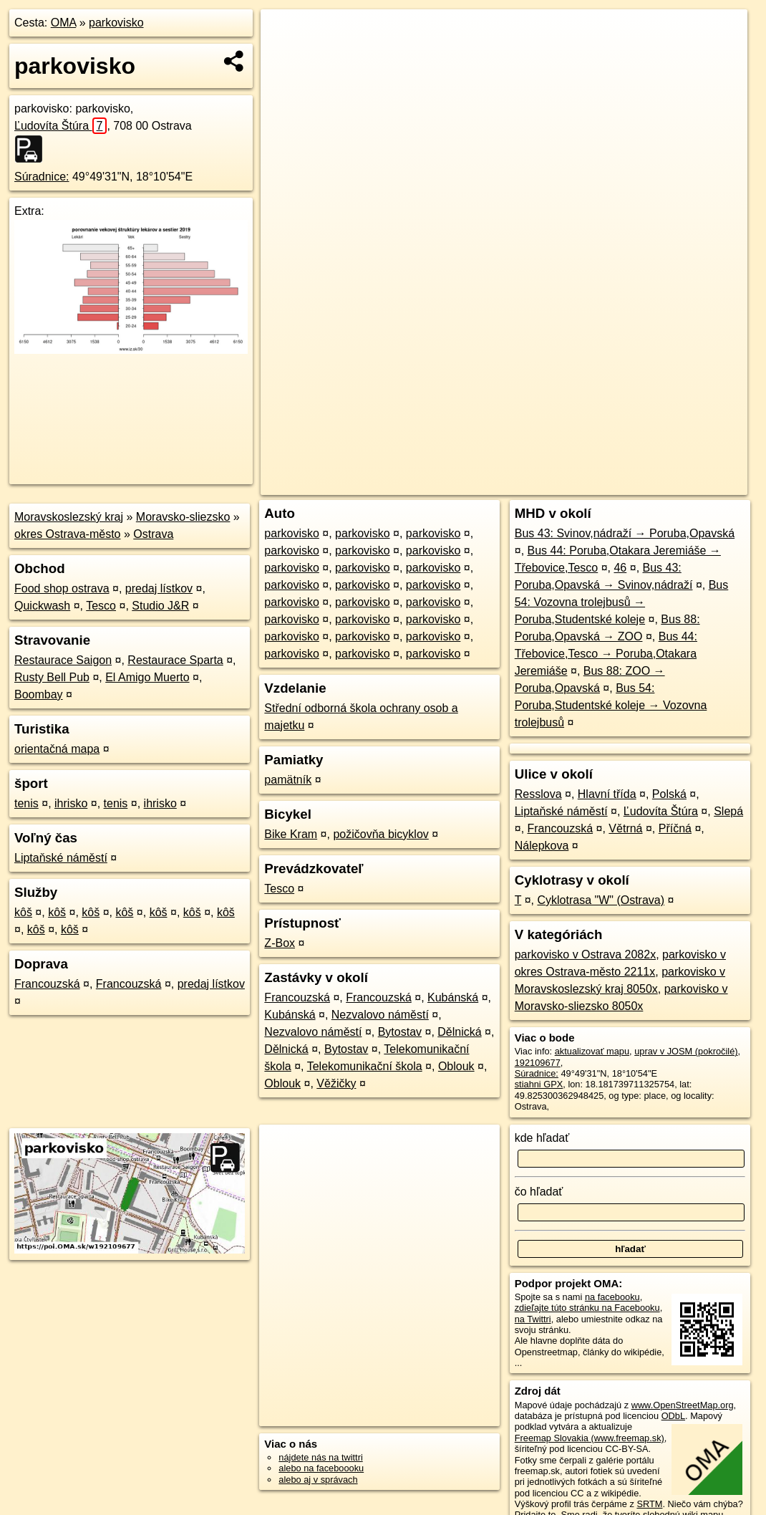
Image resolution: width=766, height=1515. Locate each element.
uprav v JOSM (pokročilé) (685, 1051)
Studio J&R (160, 606)
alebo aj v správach (317, 1479)
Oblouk (456, 1066)
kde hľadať (542, 1138)
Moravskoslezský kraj (68, 517)
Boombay (38, 694)
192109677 (538, 1062)
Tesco (101, 606)
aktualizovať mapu (592, 1051)
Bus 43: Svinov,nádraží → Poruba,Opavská (625, 533)
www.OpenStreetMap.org (682, 1405)
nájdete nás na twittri (320, 1457)
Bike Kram (290, 834)
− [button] (285, 56)
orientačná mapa (57, 749)
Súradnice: (41, 176)
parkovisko (116, 22)
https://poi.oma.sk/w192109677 (684, 484)
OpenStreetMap (504, 484)
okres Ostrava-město (67, 534)
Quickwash (42, 606)
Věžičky (336, 1083)
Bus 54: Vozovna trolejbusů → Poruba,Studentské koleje (622, 602)
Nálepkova (542, 846)
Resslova (538, 794)
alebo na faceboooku (321, 1468)
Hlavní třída (607, 794)
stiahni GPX (539, 1084)
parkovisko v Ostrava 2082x (585, 954)
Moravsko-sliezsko (183, 517)
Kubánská (452, 997)
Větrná (625, 828)
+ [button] (285, 33)
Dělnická (459, 1032)
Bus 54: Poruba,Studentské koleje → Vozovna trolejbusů (611, 705)
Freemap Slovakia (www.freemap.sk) (589, 1438)
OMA (64, 22)
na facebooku (612, 1297)
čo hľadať (539, 1191)
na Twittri (533, 1319)
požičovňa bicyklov (380, 834)
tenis (26, 803)
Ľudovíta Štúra (60, 125)
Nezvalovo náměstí (380, 1015)
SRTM (649, 1504)
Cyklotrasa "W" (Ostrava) (600, 900)
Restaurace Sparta (175, 660)
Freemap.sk (577, 484)
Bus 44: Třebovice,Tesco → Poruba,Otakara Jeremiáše (606, 653)
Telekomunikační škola (364, 1066)
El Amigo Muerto (147, 677)
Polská (669, 794)
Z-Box (279, 943)
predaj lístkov (159, 588)
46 (620, 568)
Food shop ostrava (62, 588)
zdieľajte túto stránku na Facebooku (587, 1307)
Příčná (675, 828)
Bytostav (400, 1032)
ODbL (673, 1415)
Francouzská (47, 984)
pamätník (287, 780)
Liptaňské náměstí (60, 858)
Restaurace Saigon (63, 660)
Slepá (728, 811)
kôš (23, 912)
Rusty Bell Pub (51, 677)
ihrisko (70, 803)
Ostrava (153, 534)
